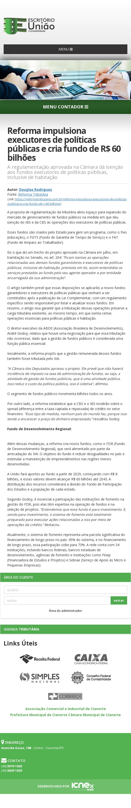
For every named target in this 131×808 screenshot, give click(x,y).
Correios (65, 696)
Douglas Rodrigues (35, 189)
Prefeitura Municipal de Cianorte (38, 714)
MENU (66, 49)
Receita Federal (39, 659)
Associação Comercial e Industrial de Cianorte (65, 708)
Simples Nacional (39, 678)
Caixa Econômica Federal (91, 659)
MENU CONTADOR (65, 107)
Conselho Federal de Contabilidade (91, 678)
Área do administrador (65, 610)
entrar (119, 600)
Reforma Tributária (33, 194)
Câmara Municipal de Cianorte (94, 714)
